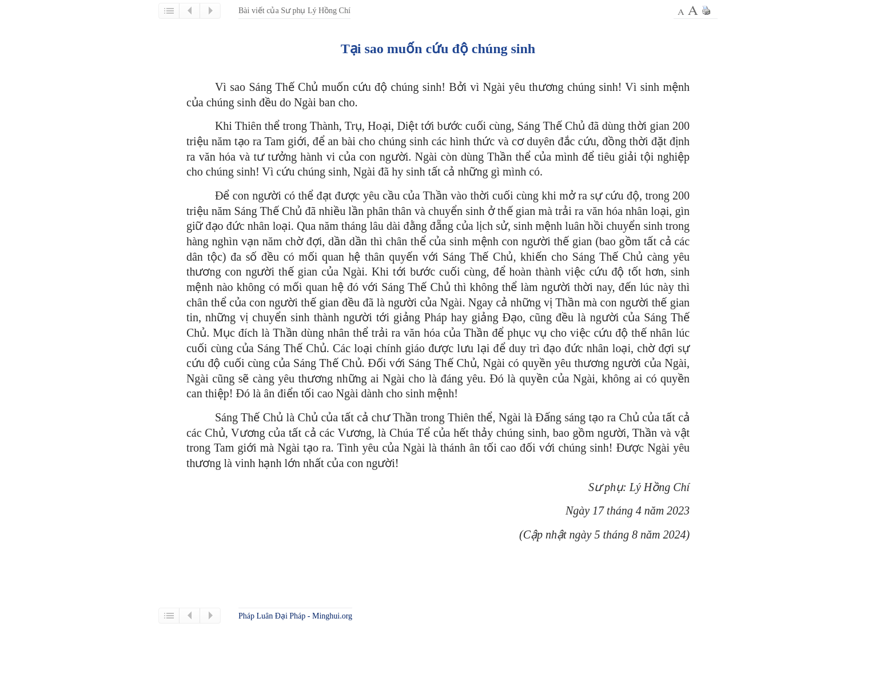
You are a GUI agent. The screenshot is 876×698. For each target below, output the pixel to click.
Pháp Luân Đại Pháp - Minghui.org (295, 616)
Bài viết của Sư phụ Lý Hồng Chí (294, 10)
